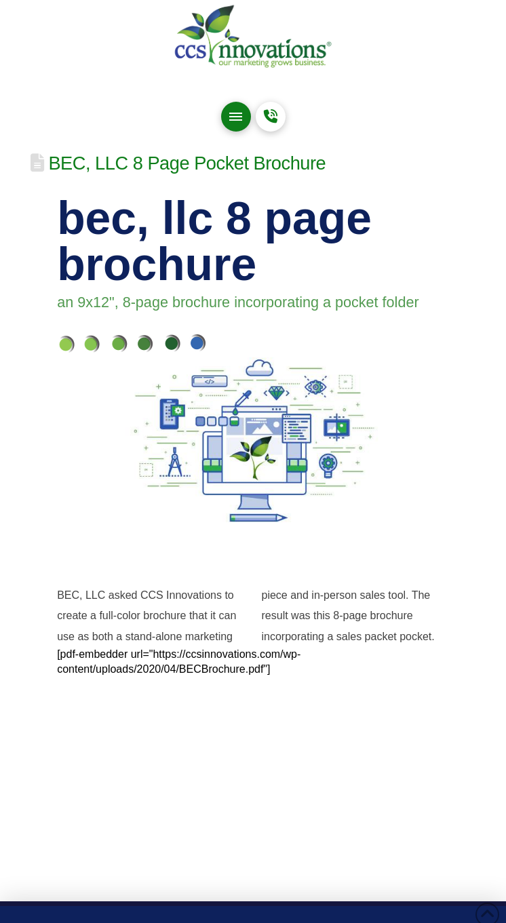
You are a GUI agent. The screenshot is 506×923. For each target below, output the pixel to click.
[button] (236, 117)
